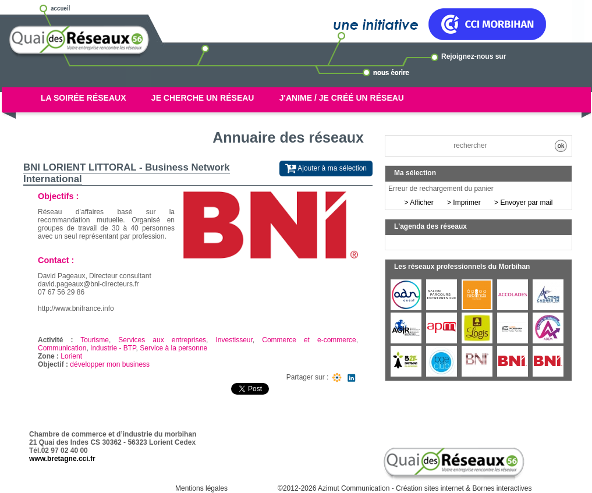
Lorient (71, 356)
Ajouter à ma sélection (326, 168)
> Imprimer (464, 202)
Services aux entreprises (162, 340)
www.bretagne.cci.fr (62, 459)
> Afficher (419, 202)
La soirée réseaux (83, 97)
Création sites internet (430, 488)
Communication (62, 348)
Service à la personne (173, 348)
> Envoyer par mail (523, 202)
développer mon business (110, 364)
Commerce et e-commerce (309, 340)
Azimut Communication (353, 488)
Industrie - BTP (113, 348)
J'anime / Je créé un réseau (341, 97)
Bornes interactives (501, 488)
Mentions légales (201, 488)
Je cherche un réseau (202, 97)
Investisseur (233, 340)
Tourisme (94, 340)
